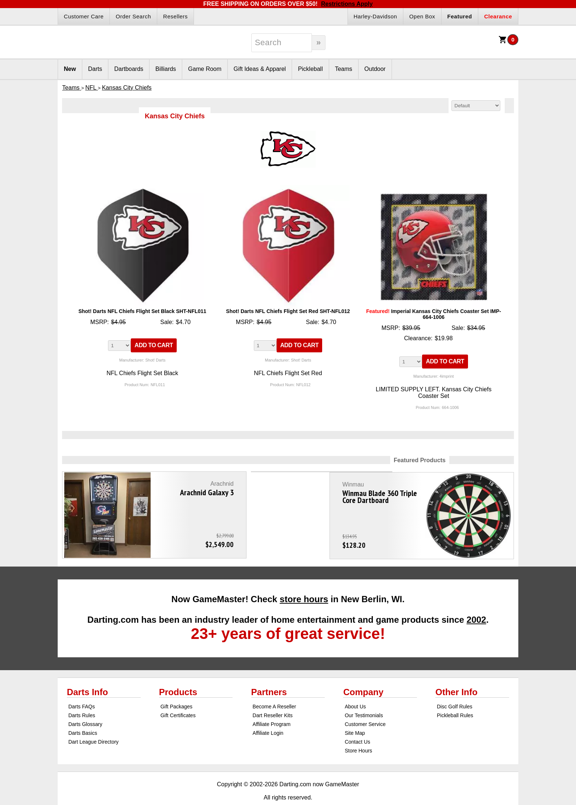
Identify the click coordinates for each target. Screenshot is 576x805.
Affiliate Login (268, 716)
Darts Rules (81, 699)
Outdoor (375, 69)
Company (363, 675)
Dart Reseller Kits (273, 699)
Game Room (205, 69)
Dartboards (128, 69)
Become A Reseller (274, 690)
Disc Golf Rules (454, 690)
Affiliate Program (272, 708)
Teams (343, 69)
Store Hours (358, 734)
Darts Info (87, 675)
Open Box (422, 16)
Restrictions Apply (347, 4)
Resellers (175, 16)
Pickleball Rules (455, 699)
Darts (95, 69)
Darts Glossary (85, 708)
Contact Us (357, 725)
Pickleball (310, 69)
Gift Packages (176, 690)
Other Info (456, 675)
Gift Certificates (178, 699)
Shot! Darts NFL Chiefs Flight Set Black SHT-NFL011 (142, 311)
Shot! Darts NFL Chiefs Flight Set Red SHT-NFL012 (288, 311)
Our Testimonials (364, 699)
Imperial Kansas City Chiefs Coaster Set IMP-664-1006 (433, 314)
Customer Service (365, 708)
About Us (355, 690)
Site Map (355, 716)
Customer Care (84, 16)
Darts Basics (82, 716)
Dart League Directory (93, 725)
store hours (304, 582)
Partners (269, 675)
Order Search (133, 16)
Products (178, 675)
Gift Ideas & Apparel (260, 69)
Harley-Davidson (375, 16)
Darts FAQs (81, 690)
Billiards (165, 69)
